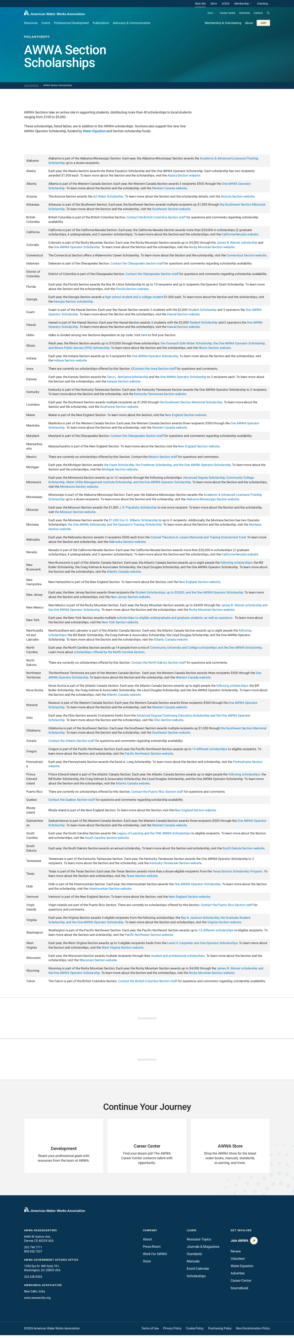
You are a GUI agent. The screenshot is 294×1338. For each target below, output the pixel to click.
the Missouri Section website (75, 512)
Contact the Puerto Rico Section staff (157, 791)
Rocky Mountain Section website (211, 247)
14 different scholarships (209, 749)
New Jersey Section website (130, 597)
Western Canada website (169, 188)
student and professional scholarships (178, 956)
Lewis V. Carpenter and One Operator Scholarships (202, 943)
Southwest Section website (171, 209)
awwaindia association (43, 1287)
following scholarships (236, 562)
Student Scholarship (202, 310)
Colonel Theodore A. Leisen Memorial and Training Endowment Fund (198, 537)
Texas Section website (142, 876)
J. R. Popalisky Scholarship (138, 507)
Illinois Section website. (215, 348)
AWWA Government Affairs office (51, 1262)
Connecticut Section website (246, 255)
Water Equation (94, 131)
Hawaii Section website (183, 314)
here (144, 335)
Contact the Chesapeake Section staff (137, 263)
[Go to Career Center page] (147, 1147)
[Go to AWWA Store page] (230, 1147)
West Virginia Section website (122, 947)
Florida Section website (132, 289)
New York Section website (120, 622)
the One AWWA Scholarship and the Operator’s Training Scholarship (115, 524)
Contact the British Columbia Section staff (156, 217)
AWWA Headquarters (40, 1233)
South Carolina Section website (107, 838)
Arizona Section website (238, 196)
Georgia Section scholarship (73, 301)
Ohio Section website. (169, 720)
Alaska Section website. (184, 175)
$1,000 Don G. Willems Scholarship (133, 520)
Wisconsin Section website (98, 960)
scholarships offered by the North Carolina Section (109, 652)
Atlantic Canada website (124, 571)
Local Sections (31, 85)
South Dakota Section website (243, 848)
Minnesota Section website (79, 486)
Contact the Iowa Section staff (154, 368)
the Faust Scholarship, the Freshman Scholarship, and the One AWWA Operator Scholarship (167, 465)
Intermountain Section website (110, 888)
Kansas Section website (123, 381)
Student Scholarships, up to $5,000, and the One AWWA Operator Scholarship (189, 592)
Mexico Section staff (162, 457)
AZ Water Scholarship (108, 196)
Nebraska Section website (127, 542)
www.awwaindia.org (37, 1300)
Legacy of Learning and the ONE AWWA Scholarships (154, 833)
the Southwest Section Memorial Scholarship (191, 402)
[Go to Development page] (63, 1147)
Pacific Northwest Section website (149, 753)
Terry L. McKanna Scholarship (127, 377)
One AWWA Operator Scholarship (76, 247)
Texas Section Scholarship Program (237, 871)
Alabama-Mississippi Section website (212, 499)
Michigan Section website (120, 469)
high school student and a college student (134, 297)
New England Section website (185, 415)
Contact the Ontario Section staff (71, 741)
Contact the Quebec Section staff (71, 800)
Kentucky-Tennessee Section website (160, 394)
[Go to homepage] (54, 1212)
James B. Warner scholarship (237, 242)
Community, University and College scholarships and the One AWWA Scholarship (206, 647)
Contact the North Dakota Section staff (158, 662)
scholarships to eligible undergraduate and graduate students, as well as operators (174, 618)
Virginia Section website (224, 922)
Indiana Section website (70, 360)
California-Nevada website (239, 234)
